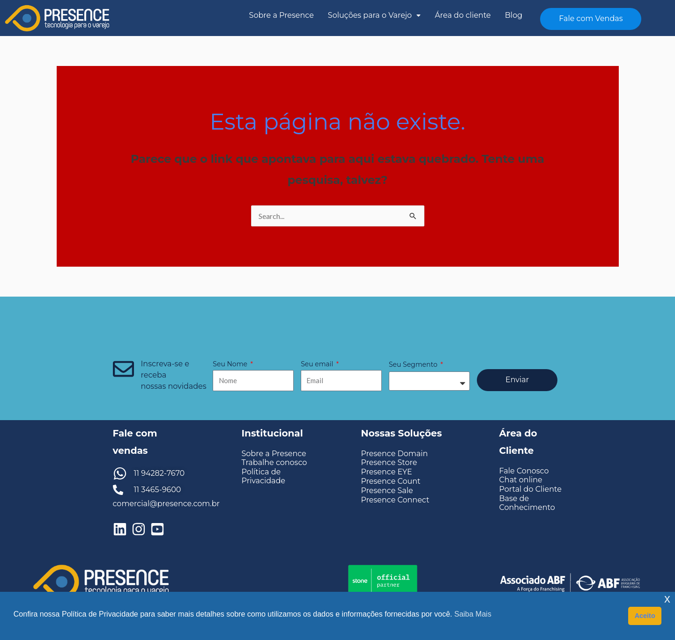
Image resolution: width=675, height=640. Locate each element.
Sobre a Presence (281, 15)
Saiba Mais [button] (472, 614)
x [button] (667, 598)
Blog (513, 15)
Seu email (318, 364)
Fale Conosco (524, 470)
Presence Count (391, 481)
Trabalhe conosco (274, 462)
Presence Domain (394, 453)
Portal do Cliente (530, 489)
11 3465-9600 (157, 489)
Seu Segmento (414, 364)
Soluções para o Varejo (374, 15)
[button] (374, 15)
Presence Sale (387, 490)
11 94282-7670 (159, 473)
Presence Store (389, 462)
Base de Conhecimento (527, 503)
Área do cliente (463, 15)
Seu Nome (231, 364)
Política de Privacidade (264, 476)
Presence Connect (395, 499)
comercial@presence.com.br (166, 503)
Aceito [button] (645, 615)
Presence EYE (386, 471)
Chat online (520, 479)
